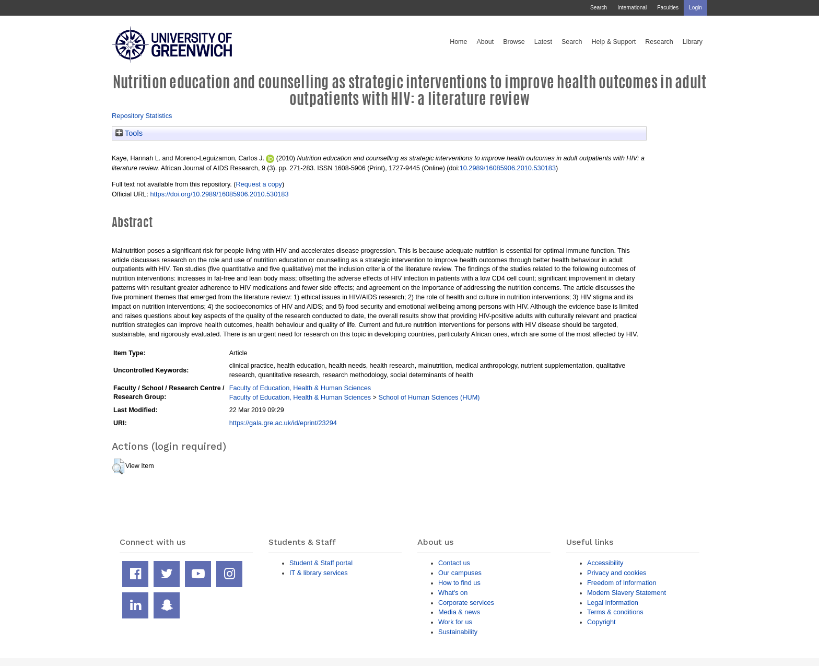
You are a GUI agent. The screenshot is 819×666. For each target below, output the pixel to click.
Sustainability (457, 632)
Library (693, 41)
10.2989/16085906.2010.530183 (508, 168)
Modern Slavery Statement (626, 593)
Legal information (612, 602)
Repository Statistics (142, 116)
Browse (514, 41)
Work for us (455, 622)
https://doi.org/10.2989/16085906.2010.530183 (219, 194)
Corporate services (466, 602)
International (632, 7)
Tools (129, 133)
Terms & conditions (615, 612)
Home (458, 41)
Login (695, 7)
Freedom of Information (622, 583)
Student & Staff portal (321, 563)
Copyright (601, 622)
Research (659, 41)
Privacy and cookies (616, 573)
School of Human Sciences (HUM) (428, 397)
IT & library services (318, 573)
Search (598, 7)
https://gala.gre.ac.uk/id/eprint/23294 (283, 423)
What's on (452, 593)
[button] (118, 466)
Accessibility (605, 563)
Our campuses (460, 573)
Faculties (667, 7)
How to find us (459, 583)
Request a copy (259, 184)
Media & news (459, 612)
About (485, 41)
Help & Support (614, 41)
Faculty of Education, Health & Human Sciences (300, 388)
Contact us (454, 563)
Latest (543, 41)
